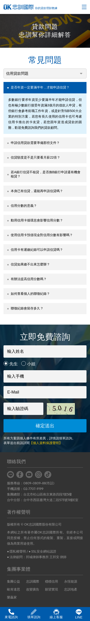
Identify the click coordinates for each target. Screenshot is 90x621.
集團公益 (13, 581)
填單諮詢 (33, 614)
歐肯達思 (13, 589)
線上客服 (56, 614)
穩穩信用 (51, 581)
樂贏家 (12, 597)
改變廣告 (32, 589)
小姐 (31, 364)
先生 (13, 364)
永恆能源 (70, 581)
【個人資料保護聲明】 (46, 443)
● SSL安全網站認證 (42, 551)
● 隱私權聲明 (16, 551)
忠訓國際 (32, 581)
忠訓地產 (70, 589)
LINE (78, 614)
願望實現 (51, 589)
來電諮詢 (11, 614)
